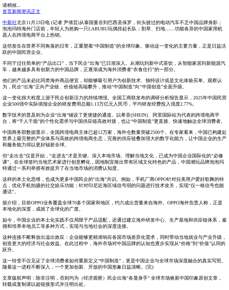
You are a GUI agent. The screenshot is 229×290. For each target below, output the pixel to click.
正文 (36, 11)
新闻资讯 (21, 11)
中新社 (9, 22)
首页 (7, 11)
